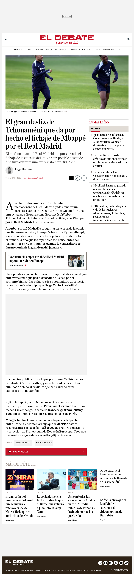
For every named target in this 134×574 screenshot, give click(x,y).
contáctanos (26, 570)
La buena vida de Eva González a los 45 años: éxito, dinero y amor (110, 176)
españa (28, 50)
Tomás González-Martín (15, 265)
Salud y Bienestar (111, 50)
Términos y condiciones (44, 570)
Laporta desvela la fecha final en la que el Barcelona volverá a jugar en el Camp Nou (50, 504)
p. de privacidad (64, 570)
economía (38, 50)
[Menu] (6, 39)
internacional (62, 50)
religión (96, 50)
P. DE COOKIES (77, 570)
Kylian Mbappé (44, 442)
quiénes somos (12, 570)
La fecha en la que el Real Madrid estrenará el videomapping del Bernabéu (113, 507)
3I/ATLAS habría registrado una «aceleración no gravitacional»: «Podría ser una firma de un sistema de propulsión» (109, 192)
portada (18, 50)
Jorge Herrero (23, 169)
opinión (49, 50)
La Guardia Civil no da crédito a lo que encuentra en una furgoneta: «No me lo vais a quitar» (110, 160)
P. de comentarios (92, 570)
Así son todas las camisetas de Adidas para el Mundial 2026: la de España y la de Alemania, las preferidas (81, 506)
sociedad (75, 50)
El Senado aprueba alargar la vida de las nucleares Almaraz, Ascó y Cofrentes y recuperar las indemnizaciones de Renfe (109, 213)
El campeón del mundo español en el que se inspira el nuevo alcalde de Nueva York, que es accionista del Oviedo (19, 506)
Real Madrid (23, 442)
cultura (86, 50)
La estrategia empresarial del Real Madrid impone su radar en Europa (36, 258)
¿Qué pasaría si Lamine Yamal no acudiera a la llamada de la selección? (114, 476)
